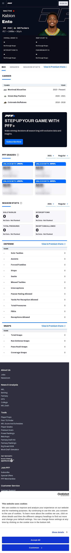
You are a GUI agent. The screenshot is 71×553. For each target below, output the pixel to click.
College (4, 402)
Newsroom (5, 378)
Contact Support (8, 490)
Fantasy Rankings (8, 443)
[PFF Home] (9, 3)
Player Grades (7, 427)
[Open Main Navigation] (3, 3)
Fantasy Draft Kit (8, 440)
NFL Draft (5, 406)
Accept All (35, 540)
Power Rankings (8, 433)
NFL (2, 389)
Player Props (6, 417)
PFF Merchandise (8, 479)
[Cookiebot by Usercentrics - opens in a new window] (57, 494)
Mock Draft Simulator (10, 450)
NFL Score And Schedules (12, 424)
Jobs (3, 375)
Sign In (63, 3)
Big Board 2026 (7, 446)
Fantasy (4, 396)
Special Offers (7, 476)
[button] (17, 170)
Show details (58, 532)
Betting (4, 393)
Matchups (5, 437)
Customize (35, 548)
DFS (3, 399)
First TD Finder (7, 420)
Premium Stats (7, 430)
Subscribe (5, 472)
